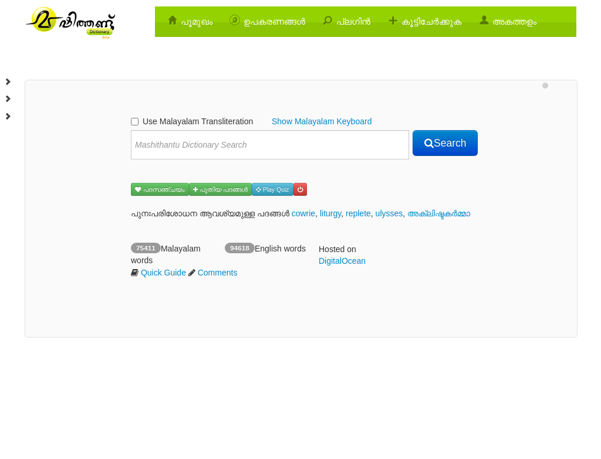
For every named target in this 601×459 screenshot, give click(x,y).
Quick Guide (163, 272)
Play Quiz (272, 189)
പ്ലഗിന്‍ (353, 21)
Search (445, 143)
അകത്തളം (514, 21)
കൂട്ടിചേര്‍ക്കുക (431, 21)
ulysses (389, 213)
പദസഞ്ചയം (160, 189)
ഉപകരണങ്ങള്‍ (274, 21)
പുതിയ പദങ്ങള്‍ (220, 189)
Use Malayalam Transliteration (192, 121)
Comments (218, 272)
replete (358, 213)
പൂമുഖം (196, 21)
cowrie (303, 213)
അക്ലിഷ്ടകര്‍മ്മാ (438, 213)
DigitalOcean (342, 261)
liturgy (330, 213)
